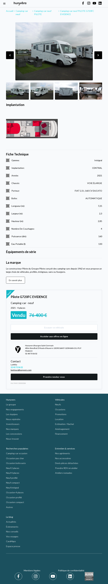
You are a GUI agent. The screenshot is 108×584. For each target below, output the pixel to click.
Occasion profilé (14, 497)
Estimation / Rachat (64, 424)
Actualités (11, 521)
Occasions (60, 409)
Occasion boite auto (16, 463)
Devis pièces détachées (66, 463)
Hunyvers (10, 399)
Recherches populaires (17, 448)
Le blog (9, 517)
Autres (9, 507)
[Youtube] (53, 576)
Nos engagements (15, 409)
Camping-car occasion (16, 453)
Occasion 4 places (15, 492)
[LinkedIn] (70, 576)
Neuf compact (13, 482)
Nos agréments (62, 453)
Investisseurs (12, 424)
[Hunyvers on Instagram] (89, 3)
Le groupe (11, 404)
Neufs (58, 404)
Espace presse (13, 546)
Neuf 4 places (12, 473)
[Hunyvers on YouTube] (94, 3)
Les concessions (14, 433)
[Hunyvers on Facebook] (83, 3)
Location (59, 419)
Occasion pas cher (15, 458)
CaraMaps (11, 541)
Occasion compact (15, 502)
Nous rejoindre (13, 419)
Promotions (60, 414)
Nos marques (12, 429)
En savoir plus (15, 280)
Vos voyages (12, 536)
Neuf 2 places (12, 468)
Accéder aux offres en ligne (54, 336)
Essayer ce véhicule (54, 327)
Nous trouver (12, 438)
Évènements (12, 526)
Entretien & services (65, 448)
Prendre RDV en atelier (66, 468)
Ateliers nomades (63, 473)
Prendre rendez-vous (54, 377)
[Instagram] (36, 576)
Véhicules (60, 399)
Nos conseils (12, 531)
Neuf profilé (12, 478)
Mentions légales (32, 570)
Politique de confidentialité (71, 570)
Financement (61, 433)
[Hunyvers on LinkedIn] (100, 3)
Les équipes (12, 414)
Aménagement (62, 429)
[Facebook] (19, 576)
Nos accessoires (63, 458)
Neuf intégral (12, 487)
